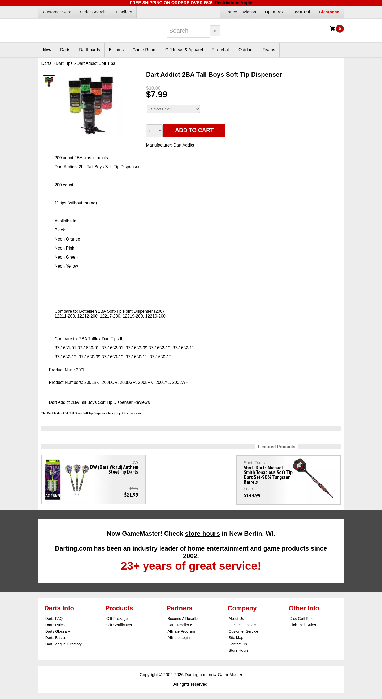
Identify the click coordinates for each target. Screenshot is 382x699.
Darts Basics (55, 635)
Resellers (123, 12)
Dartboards (89, 50)
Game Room (144, 50)
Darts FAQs (54, 616)
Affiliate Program (181, 629)
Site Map (236, 635)
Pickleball (221, 50)
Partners (179, 605)
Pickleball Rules (303, 622)
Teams (269, 50)
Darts (65, 50)
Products (119, 605)
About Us (236, 616)
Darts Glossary (57, 629)
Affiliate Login (178, 635)
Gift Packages (117, 616)
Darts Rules (55, 622)
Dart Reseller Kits (181, 622)
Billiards (116, 50)
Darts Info (59, 605)
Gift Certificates (119, 622)
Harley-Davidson (240, 12)
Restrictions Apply (233, 3)
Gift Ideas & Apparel (184, 50)
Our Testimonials (242, 622)
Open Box (274, 12)
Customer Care (57, 12)
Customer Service (243, 629)
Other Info (304, 605)
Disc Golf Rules (302, 616)
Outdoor (246, 50)
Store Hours (239, 648)
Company (242, 605)
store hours (202, 530)
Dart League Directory (63, 641)
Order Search (93, 12)
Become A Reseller (183, 616)
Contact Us (238, 641)
